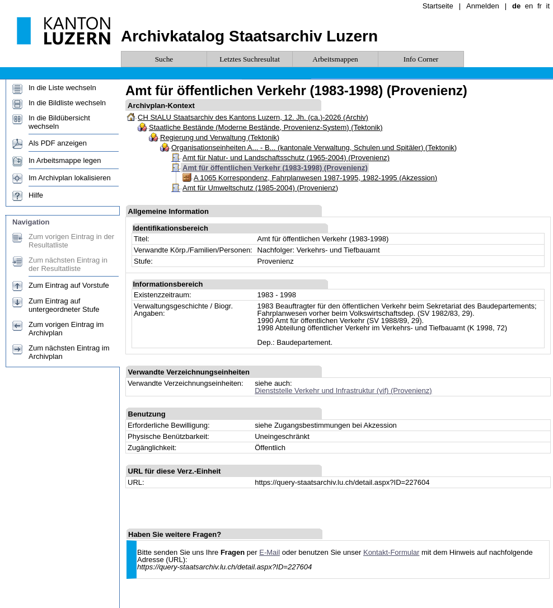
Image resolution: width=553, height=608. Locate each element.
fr (539, 6)
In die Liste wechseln (62, 87)
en (529, 6)
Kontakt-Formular (391, 552)
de (516, 6)
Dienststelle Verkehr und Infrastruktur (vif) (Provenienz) (343, 390)
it (548, 6)
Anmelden (482, 6)
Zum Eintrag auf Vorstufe (69, 285)
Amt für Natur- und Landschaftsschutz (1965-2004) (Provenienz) (286, 157)
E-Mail (269, 552)
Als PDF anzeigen (58, 143)
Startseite (438, 6)
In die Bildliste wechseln (67, 103)
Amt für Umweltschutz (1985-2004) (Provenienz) (260, 188)
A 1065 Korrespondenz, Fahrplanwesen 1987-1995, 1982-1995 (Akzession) (315, 178)
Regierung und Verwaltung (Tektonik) (219, 137)
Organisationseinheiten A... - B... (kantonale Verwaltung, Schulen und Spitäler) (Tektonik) (314, 147)
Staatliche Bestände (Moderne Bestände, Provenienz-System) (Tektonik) (266, 127)
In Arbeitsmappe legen (65, 160)
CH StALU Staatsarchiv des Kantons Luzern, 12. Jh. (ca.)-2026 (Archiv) (253, 117)
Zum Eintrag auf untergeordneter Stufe (64, 305)
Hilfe (36, 195)
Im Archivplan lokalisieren (70, 178)
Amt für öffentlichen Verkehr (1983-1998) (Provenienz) (275, 167)
